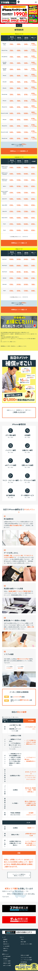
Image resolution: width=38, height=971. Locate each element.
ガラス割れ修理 (6, 956)
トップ (3, 937)
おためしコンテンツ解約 (26, 944)
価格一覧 (5, 941)
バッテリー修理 (6, 961)
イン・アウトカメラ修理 (26, 959)
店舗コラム (5, 948)
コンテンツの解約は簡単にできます (18, 875)
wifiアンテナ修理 (7, 965)
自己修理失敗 (24, 962)
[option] (19, 14)
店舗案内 (5, 939)
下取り (22, 939)
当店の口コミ (6, 944)
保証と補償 (23, 941)
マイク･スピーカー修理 (26, 957)
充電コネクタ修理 (25, 955)
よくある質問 (6, 946)
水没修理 (5, 958)
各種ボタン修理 (6, 963)
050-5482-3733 (25, 236)
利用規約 (5, 950)
